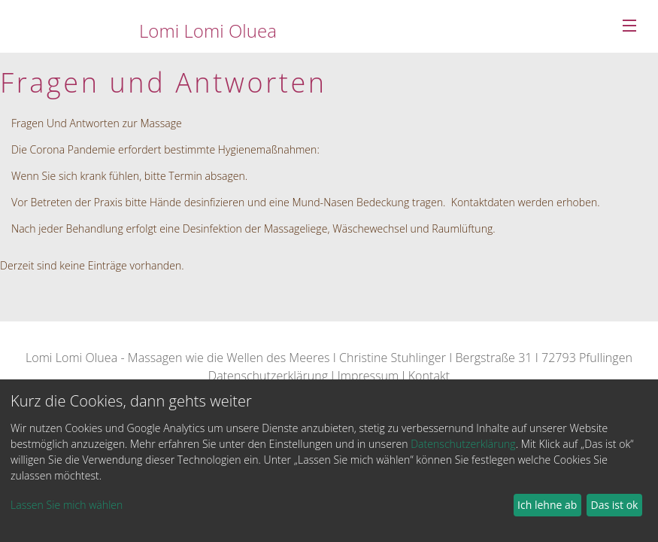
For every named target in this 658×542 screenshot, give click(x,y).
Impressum (368, 375)
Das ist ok (614, 505)
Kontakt (429, 375)
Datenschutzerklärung (268, 375)
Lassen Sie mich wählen (67, 505)
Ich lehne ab (547, 505)
